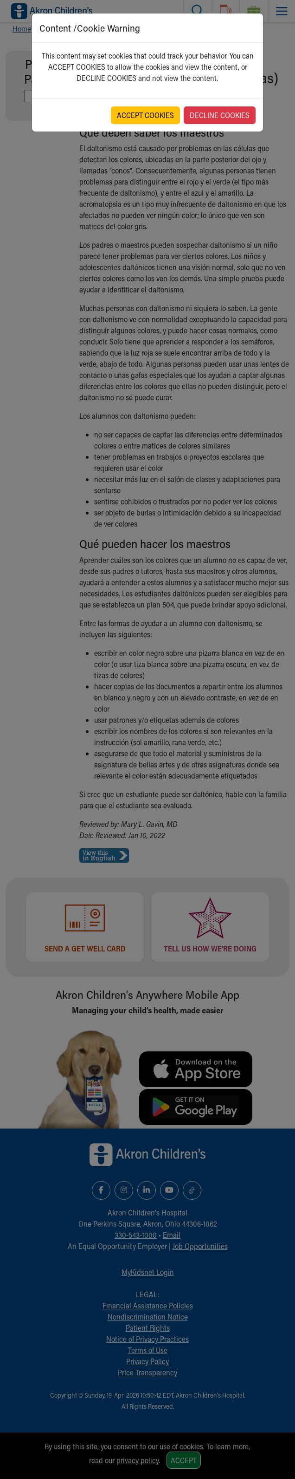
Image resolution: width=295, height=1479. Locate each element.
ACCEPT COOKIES (145, 115)
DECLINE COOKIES (220, 115)
